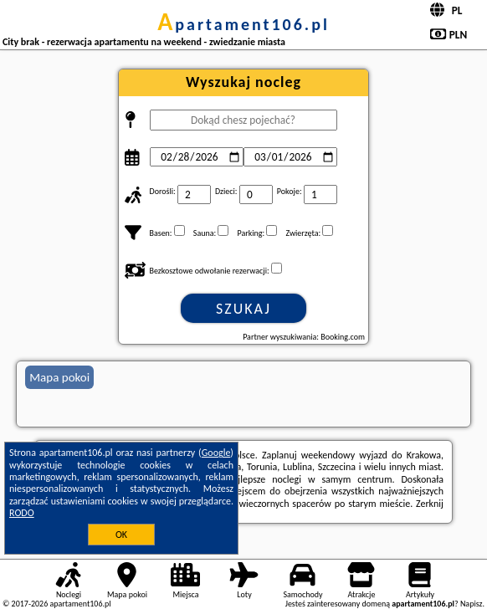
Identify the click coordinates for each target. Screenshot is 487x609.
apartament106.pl (243, 24)
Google (216, 452)
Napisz (471, 603)
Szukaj (243, 308)
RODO (21, 513)
